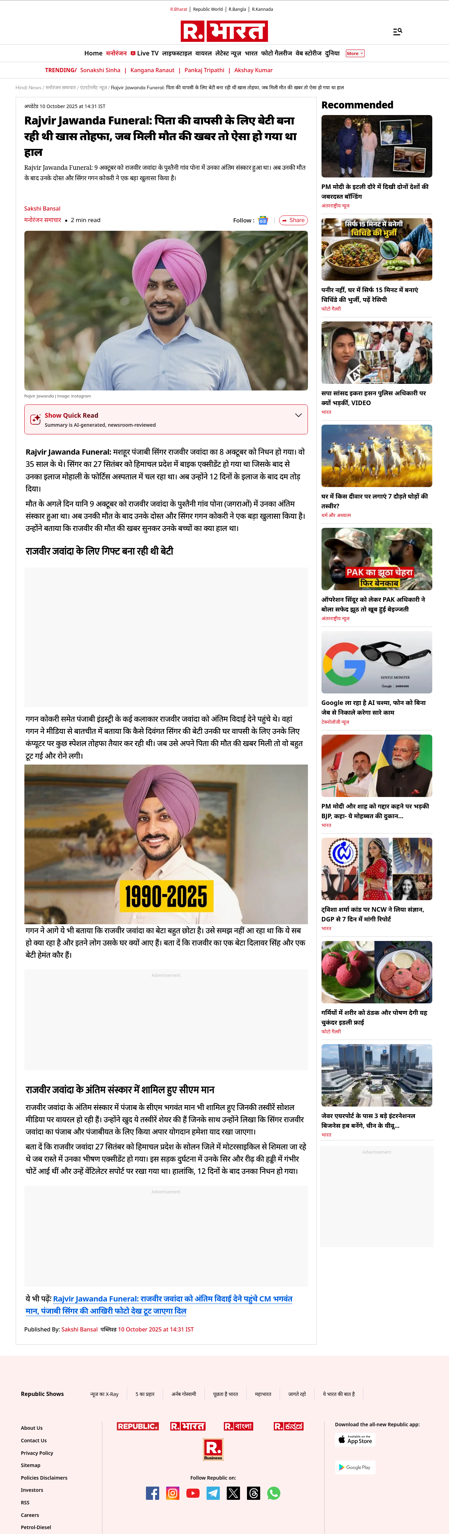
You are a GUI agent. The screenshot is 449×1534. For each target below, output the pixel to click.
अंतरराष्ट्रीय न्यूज (336, 206)
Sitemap (30, 1465)
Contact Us (34, 1440)
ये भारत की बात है (339, 1394)
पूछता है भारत (225, 1394)
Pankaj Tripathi (204, 70)
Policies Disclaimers (44, 1477)
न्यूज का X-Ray (104, 1394)
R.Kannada (262, 9)
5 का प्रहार (145, 1394)
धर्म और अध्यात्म (336, 515)
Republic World (208, 9)
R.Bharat (178, 9)
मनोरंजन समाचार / (62, 87)
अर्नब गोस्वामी (183, 1394)
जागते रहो (297, 1394)
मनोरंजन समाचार (42, 220)
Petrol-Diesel (36, 1527)
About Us (31, 1428)
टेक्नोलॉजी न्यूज (335, 722)
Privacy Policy (37, 1453)
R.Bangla (237, 9)
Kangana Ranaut (153, 70)
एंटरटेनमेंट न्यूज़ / (94, 87)
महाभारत (263, 1394)
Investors (32, 1490)
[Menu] (394, 31)
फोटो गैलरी (331, 309)
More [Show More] (355, 53)
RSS (25, 1502)
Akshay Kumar (253, 70)
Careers (30, 1515)
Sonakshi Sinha (100, 70)
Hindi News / (30, 87)
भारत (326, 412)
